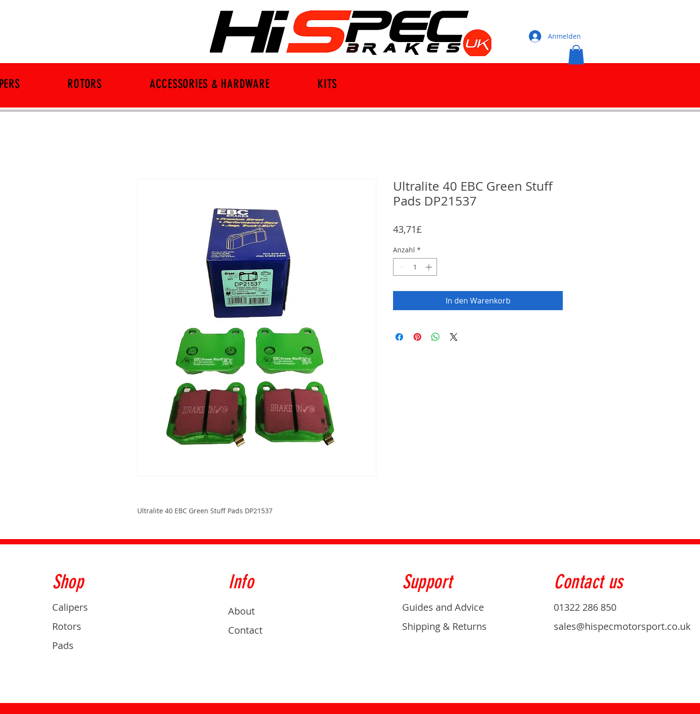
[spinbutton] (415, 267)
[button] (576, 55)
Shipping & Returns (444, 626)
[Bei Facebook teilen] (399, 337)
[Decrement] (400, 267)
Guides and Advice (443, 607)
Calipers (70, 607)
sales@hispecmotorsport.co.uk (622, 626)
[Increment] (430, 267)
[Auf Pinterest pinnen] (417, 337)
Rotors (66, 626)
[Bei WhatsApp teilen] (435, 337)
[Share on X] (453, 337)
